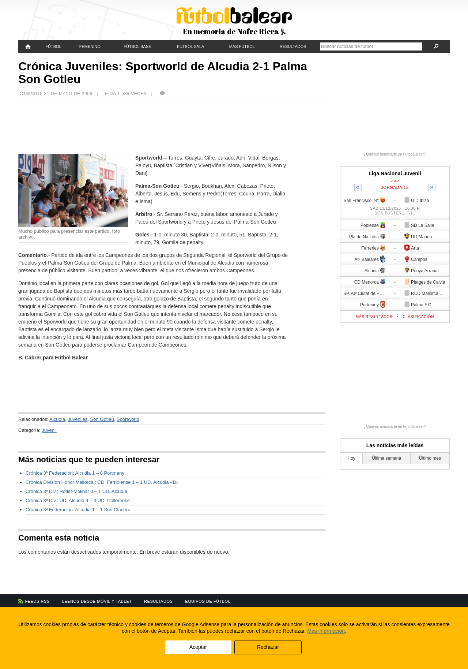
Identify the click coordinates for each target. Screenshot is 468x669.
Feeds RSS (37, 601)
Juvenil (49, 430)
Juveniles (77, 419)
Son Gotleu (102, 419)
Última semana (386, 458)
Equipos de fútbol (207, 601)
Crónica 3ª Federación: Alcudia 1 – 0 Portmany (75, 473)
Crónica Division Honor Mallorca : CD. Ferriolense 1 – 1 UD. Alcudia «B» (102, 482)
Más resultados (374, 317)
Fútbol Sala (190, 46)
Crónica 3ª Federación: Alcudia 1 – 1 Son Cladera (78, 509)
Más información (326, 631)
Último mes (430, 458)
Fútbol (53, 46)
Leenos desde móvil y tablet (97, 601)
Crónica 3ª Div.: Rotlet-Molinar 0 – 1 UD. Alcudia (76, 491)
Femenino (90, 46)
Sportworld (128, 419)
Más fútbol (242, 46)
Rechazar (268, 647)
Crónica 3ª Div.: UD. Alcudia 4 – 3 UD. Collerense (78, 500)
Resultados (293, 46)
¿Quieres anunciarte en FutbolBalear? (395, 154)
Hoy (351, 458)
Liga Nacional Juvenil (395, 173)
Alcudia (57, 419)
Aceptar (198, 647)
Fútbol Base (137, 46)
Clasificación (418, 317)
